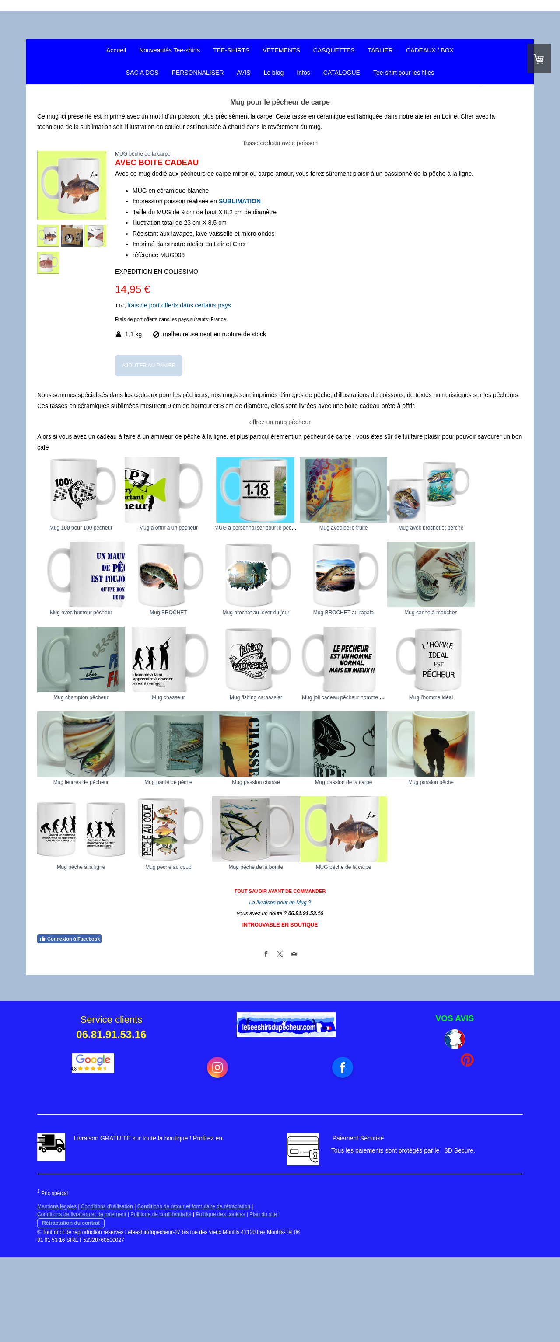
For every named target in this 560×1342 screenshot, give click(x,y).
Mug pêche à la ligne (81, 952)
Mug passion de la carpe (300, 867)
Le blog (273, 72)
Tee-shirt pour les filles (403, 72)
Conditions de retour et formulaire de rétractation (193, 1291)
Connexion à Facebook (69, 1023)
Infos (303, 72)
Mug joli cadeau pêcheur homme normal (195, 782)
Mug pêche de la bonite (300, 952)
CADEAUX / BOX (430, 50)
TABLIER (380, 50)
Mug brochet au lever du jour (409, 613)
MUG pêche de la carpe (409, 952)
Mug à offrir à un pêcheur (190, 528)
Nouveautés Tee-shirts (169, 50)
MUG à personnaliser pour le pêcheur (302, 528)
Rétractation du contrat (71, 1308)
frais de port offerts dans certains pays (179, 305)
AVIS (244, 72)
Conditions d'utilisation (107, 1291)
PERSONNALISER (198, 72)
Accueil (116, 50)
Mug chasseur (408, 697)
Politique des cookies (220, 1299)
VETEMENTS (281, 50)
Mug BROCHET (299, 613)
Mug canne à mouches (190, 697)
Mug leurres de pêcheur (409, 782)
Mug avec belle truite (409, 528)
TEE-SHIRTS (231, 50)
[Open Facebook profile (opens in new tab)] (342, 1152)
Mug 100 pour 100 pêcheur (80, 528)
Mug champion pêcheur (299, 697)
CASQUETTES (334, 50)
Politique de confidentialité (160, 1299)
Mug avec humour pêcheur (190, 613)
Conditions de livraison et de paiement (81, 1299)
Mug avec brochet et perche (81, 613)
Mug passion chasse (190, 867)
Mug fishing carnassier (81, 782)
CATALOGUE (341, 72)
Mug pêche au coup (190, 952)
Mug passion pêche (409, 867)
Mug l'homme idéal (300, 782)
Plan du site (263, 1299)
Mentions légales (57, 1291)
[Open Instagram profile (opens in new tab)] (217, 1152)
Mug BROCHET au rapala (81, 697)
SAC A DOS (142, 72)
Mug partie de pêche (81, 867)
